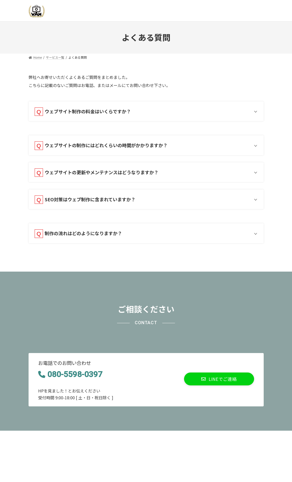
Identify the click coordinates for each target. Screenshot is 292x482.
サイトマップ (92, 441)
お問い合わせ (125, 441)
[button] (219, 384)
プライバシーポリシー (52, 441)
